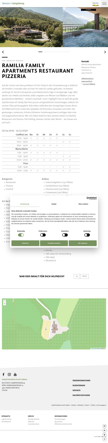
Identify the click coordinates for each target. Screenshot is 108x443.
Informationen (61, 416)
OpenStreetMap (96, 348)
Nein (84, 276)
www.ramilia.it (86, 81)
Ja (77, 276)
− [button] (4, 304)
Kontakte (76, 390)
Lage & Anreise (6, 419)
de (93, 436)
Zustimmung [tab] (24, 204)
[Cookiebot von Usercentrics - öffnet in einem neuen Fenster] (88, 198)
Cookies (73, 405)
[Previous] (3, 52)
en (99, 436)
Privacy (87, 405)
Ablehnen (25, 243)
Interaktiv (5, 416)
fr (105, 436)
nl (102, 436)
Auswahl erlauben (54, 243)
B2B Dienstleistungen (81, 395)
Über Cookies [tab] (83, 204)
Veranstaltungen (60, 419)
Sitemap (93, 405)
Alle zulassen (82, 243)
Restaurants (58, 421)
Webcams (31, 421)
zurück (86, 10)
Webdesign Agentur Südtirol (4, 437)
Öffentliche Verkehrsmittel (63, 424)
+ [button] (4, 301)
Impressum (80, 405)
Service (31, 416)
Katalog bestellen (33, 419)
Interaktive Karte (33, 424)
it (96, 436)
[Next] (105, 52)
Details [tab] (54, 204)
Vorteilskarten (6, 421)
